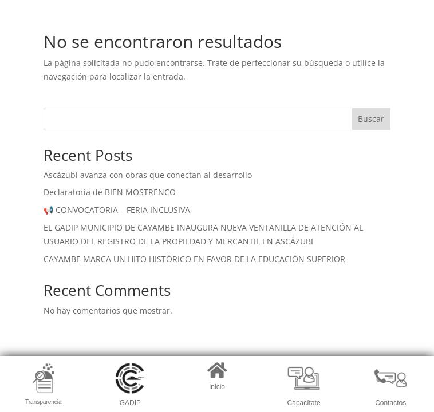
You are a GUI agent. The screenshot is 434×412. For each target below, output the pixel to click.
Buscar (371, 118)
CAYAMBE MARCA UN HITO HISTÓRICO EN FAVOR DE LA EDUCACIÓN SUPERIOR (194, 258)
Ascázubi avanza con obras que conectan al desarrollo (148, 174)
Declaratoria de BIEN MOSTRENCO (110, 192)
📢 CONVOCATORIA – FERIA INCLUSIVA (117, 209)
